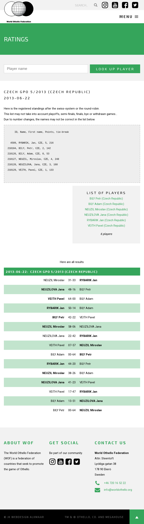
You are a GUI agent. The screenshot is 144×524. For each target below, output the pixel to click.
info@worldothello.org (113, 489)
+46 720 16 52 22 (110, 483)
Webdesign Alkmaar (27, 517)
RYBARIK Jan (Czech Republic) (106, 220)
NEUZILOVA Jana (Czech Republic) (106, 215)
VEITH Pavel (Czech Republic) (106, 225)
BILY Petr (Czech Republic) (106, 198)
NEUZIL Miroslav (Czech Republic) (106, 209)
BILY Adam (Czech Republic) (106, 204)
